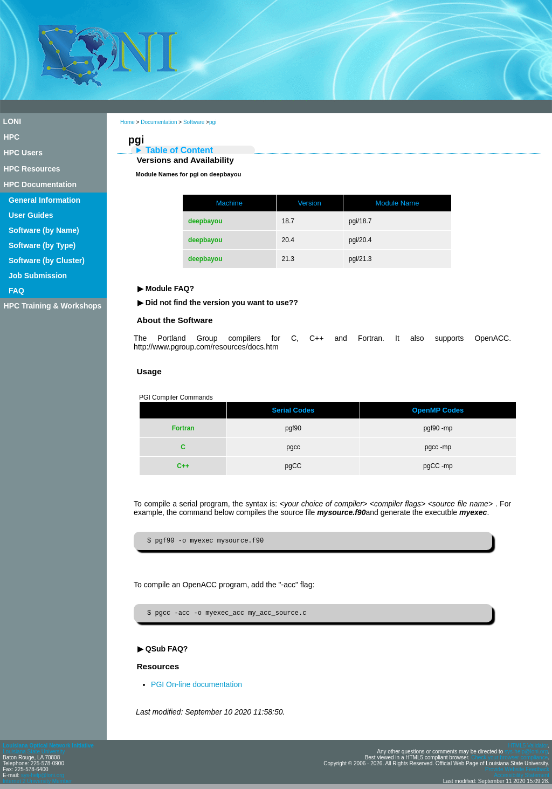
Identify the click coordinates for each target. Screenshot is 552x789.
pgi (212, 122)
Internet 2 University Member (37, 784)
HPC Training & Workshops (53, 305)
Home (127, 122)
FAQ (16, 290)
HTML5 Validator (528, 749)
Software (193, 122)
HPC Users (23, 152)
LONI (12, 121)
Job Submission (38, 275)
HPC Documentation (40, 184)
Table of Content (179, 150)
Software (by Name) (44, 230)
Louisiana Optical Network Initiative (48, 749)
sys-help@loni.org (42, 778)
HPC (12, 137)
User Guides (31, 215)
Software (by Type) (42, 245)
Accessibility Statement (521, 778)
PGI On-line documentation (196, 687)
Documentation (159, 122)
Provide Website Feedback (517, 773)
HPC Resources (32, 168)
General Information (44, 200)
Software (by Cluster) (47, 260)
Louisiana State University (34, 755)
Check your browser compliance (509, 761)
